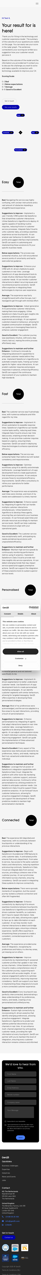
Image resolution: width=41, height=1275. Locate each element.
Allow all (20, 651)
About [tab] (33, 614)
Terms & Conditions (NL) (11, 1270)
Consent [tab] (7, 614)
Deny (20, 665)
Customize (20, 658)
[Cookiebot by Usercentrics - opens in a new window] (29, 607)
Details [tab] (20, 614)
